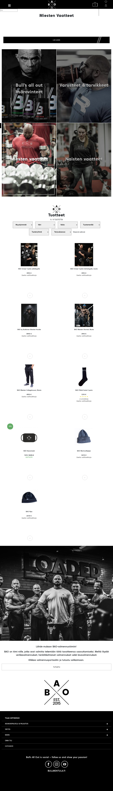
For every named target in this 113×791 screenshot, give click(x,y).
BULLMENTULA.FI (56, 771)
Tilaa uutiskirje (12, 718)
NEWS (7, 735)
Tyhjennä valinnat (79, 232)
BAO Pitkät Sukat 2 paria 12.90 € (84, 396)
